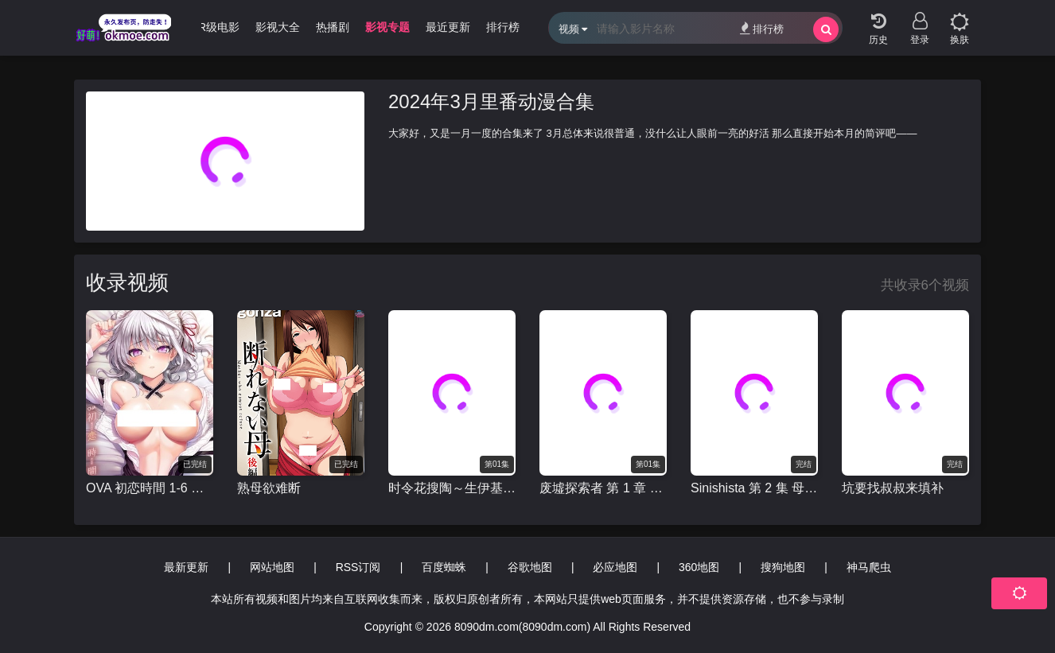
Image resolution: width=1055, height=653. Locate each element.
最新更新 (186, 567)
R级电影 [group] (218, 27)
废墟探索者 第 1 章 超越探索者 (603, 488)
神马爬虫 (869, 567)
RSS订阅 (358, 567)
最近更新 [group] (448, 27)
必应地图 (615, 567)
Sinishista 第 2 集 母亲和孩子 (754, 488)
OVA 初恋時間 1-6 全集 (149, 488)
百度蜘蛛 (444, 567)
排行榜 (762, 28)
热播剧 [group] (332, 27)
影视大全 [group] (277, 27)
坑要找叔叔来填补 (893, 488)
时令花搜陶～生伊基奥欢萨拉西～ (452, 488)
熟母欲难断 (269, 488)
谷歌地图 (530, 567)
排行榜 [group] (503, 27)
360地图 (699, 567)
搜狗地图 (783, 567)
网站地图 (272, 567)
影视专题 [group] (387, 27)
